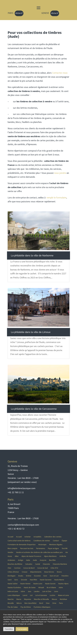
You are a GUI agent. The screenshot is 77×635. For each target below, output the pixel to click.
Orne (54, 603)
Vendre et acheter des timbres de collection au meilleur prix (39, 552)
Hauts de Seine (30, 588)
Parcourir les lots (26, 548)
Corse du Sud (42, 568)
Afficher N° (19, 13)
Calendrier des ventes (52, 537)
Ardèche (63, 556)
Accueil (10, 537)
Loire (56, 591)
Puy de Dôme (26, 607)
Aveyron (43, 560)
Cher (9, 568)
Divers (59, 572)
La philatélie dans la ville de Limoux (30, 332)
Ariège (20, 560)
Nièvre (19, 603)
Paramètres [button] (9, 629)
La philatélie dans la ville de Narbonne (32, 255)
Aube (28, 560)
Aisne (10, 556)
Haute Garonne (45, 580)
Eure (45, 576)
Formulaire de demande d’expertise (22, 545)
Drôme (28, 576)
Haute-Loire (37, 584)
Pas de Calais (13, 607)
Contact (56, 541)
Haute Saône (13, 584)
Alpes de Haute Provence (31, 556)
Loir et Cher (46, 591)
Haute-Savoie (50, 584)
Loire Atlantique (14, 595)
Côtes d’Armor (13, 572)
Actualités (37, 537)
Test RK (65, 548)
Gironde (24, 580)
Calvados (28, 564)
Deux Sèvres (49, 572)
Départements (35, 572)
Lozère (52, 595)
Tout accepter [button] (22, 629)
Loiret (25, 595)
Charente (46, 564)
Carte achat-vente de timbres (19, 541)
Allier (17, 556)
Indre (61, 588)
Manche (11, 599)
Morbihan (63, 599)
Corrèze (17, 568)
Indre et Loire (13, 591)
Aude (35, 560)
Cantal (37, 564)
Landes (37, 591)
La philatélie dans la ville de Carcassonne (34, 408)
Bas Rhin (52, 560)
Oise (48, 603)
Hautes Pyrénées (14, 588)
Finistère (65, 576)
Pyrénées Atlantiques (42, 607)
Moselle (11, 603)
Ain (66, 552)
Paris (61, 603)
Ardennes (11, 560)
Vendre (10, 552)
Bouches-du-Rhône (15, 564)
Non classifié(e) (30, 603)
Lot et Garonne (41, 595)
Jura (29, 591)
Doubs (20, 576)
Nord (41, 603)
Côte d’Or (54, 568)
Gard (9, 580)
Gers (16, 580)
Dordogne (11, 576)
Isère (23, 591)
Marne (18, 599)
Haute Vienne (25, 584)
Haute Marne (59, 580)
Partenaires (40, 548)
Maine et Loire (63, 595)
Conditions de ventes (41, 541)
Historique (42, 545)
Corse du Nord (28, 568)
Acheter (27, 537)
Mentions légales (55, 545)
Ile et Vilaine (51, 588)
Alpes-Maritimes (50, 556)
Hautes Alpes (63, 584)
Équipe (64, 541)
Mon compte (12, 548)
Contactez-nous (60, 72)
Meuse (54, 599)
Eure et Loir (54, 576)
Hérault (41, 588)
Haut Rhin (33, 580)
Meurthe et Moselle (41, 599)
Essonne (37, 576)
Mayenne (27, 599)
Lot (31, 595)
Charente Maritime (60, 564)
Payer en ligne (53, 548)
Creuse (24, 572)
